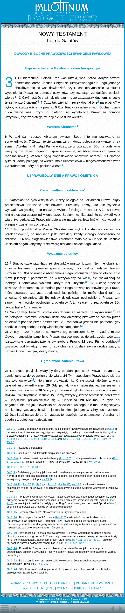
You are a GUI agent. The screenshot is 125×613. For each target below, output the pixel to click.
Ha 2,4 (40, 484)
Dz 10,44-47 (84, 439)
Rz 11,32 (42, 563)
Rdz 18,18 (36, 467)
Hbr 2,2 (81, 543)
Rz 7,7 (96, 539)
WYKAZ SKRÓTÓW (23, 583)
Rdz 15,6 (65, 458)
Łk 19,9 (46, 479)
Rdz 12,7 (60, 517)
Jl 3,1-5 (52, 439)
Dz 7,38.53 (69, 543)
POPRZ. (62, 588)
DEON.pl (84, 601)
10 (85, 281)
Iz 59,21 (18, 439)
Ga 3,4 (112, 428)
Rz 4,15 (76, 539)
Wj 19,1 (94, 461)
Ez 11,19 (41, 439)
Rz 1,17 (51, 484)
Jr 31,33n (29, 439)
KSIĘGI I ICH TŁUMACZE (56, 583)
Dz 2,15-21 (69, 439)
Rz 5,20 (87, 539)
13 (118, 340)
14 (32, 379)
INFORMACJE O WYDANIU (94, 583)
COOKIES (77, 588)
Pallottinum (62, 599)
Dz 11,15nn (99, 439)
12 (81, 325)
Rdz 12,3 (23, 467)
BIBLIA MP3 (94, 588)
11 (113, 311)
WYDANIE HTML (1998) (38, 588)
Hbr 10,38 (63, 484)
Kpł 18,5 (76, 484)
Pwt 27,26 (29, 484)
